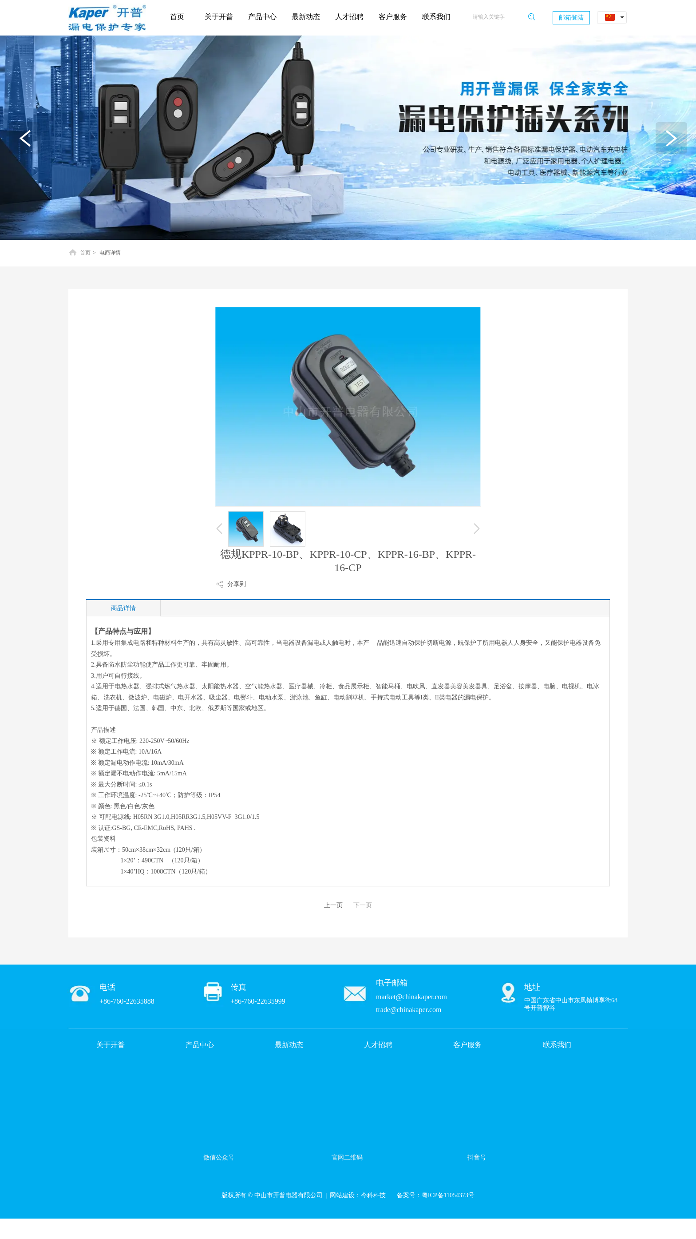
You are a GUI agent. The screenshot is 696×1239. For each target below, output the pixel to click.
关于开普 (110, 1044)
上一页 (333, 905)
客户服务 (467, 1044)
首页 (85, 253)
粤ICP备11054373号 (448, 1195)
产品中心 (200, 1044)
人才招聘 (378, 1044)
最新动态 (289, 1044)
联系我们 (557, 1044)
